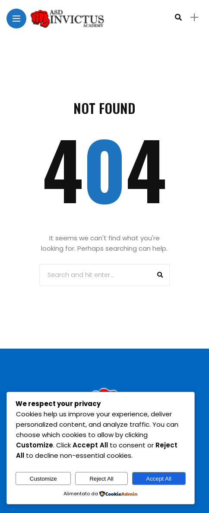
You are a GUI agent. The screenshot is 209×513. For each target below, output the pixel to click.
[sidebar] (194, 17)
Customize (43, 478)
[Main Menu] (16, 19)
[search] (178, 17)
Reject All (101, 478)
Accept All (158, 478)
